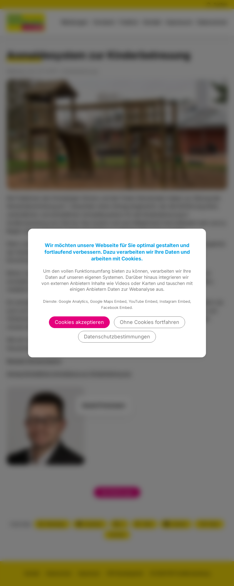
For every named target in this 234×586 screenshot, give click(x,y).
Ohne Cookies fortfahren (149, 322)
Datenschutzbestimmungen (117, 337)
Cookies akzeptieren (79, 322)
